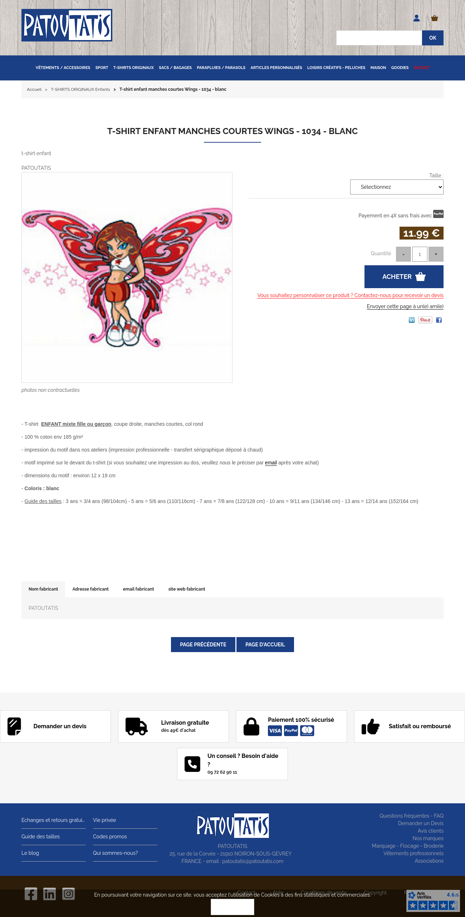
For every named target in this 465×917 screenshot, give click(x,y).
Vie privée (104, 820)
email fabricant (138, 589)
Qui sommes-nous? (115, 853)
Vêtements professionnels (413, 853)
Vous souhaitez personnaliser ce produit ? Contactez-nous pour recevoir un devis (350, 295)
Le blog (30, 853)
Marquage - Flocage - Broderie (408, 846)
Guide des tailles (40, 836)
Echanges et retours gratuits (53, 820)
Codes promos (110, 836)
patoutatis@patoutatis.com (252, 861)
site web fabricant (186, 589)
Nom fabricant (43, 589)
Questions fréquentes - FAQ (412, 816)
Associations (429, 861)
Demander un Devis (421, 823)
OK (232, 907)
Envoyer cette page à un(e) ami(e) (405, 306)
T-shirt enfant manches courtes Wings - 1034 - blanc (232, 131)
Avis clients (431, 831)
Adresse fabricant (90, 589)
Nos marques (428, 838)
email (271, 462)
